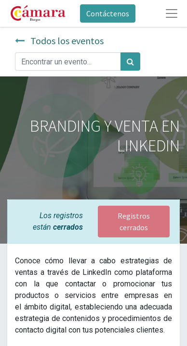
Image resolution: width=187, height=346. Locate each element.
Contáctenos (107, 13)
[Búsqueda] (130, 61)
